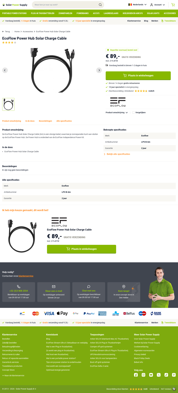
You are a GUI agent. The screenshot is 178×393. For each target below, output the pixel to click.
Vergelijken (140, 112)
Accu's (96, 13)
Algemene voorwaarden (144, 350)
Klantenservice (134, 21)
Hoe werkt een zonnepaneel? (58, 366)
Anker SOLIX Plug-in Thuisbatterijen (105, 343)
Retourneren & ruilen (11, 354)
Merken (154, 21)
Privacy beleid (140, 354)
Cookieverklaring (141, 347)
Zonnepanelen (65, 13)
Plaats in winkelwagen (138, 75)
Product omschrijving (118, 112)
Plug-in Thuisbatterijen (42, 13)
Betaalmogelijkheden (11, 347)
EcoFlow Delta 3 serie (99, 366)
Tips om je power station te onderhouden (63, 362)
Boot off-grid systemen (100, 362)
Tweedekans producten (12, 366)
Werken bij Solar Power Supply (147, 343)
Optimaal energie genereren (58, 370)
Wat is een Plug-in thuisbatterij (59, 347)
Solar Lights (153, 13)
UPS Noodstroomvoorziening (102, 354)
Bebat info (138, 362)
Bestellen (6, 339)
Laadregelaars (111, 13)
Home (17, 31)
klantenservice (26, 276)
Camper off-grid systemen (101, 347)
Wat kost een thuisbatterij (57, 354)
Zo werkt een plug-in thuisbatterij (60, 350)
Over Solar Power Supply (144, 339)
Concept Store (8, 370)
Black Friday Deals (142, 358)
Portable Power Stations (14, 13)
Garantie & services (10, 362)
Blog (146, 21)
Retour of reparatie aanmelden (15, 358)
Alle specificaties (64, 121)
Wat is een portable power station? (61, 358)
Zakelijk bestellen (9, 343)
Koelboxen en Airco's (133, 13)
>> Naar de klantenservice (13, 375)
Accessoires (170, 13)
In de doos (29, 121)
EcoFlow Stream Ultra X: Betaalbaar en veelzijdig (67, 343)
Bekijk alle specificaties (117, 154)
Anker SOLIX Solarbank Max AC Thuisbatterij (109, 339)
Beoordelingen (45, 121)
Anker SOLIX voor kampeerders (103, 358)
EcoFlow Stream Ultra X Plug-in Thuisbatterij (109, 350)
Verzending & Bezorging (12, 350)
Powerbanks (83, 13)
